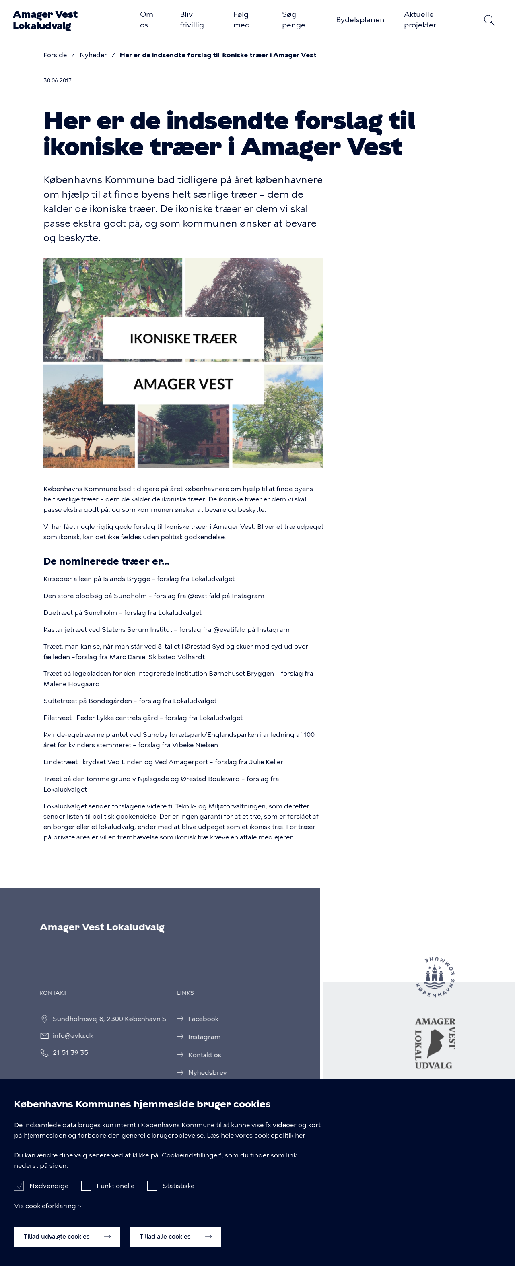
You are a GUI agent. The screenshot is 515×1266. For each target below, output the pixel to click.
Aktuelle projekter (420, 19)
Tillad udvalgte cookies (67, 1239)
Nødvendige (48, 1188)
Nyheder (93, 55)
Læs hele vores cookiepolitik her (256, 1137)
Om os (146, 19)
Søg (489, 20)
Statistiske (178, 1188)
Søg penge (293, 19)
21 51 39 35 (63, 1052)
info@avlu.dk (65, 1035)
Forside (55, 55)
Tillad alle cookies (176, 1239)
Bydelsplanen (360, 19)
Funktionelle (115, 1188)
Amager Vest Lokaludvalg (45, 20)
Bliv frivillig (192, 19)
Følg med (241, 19)
